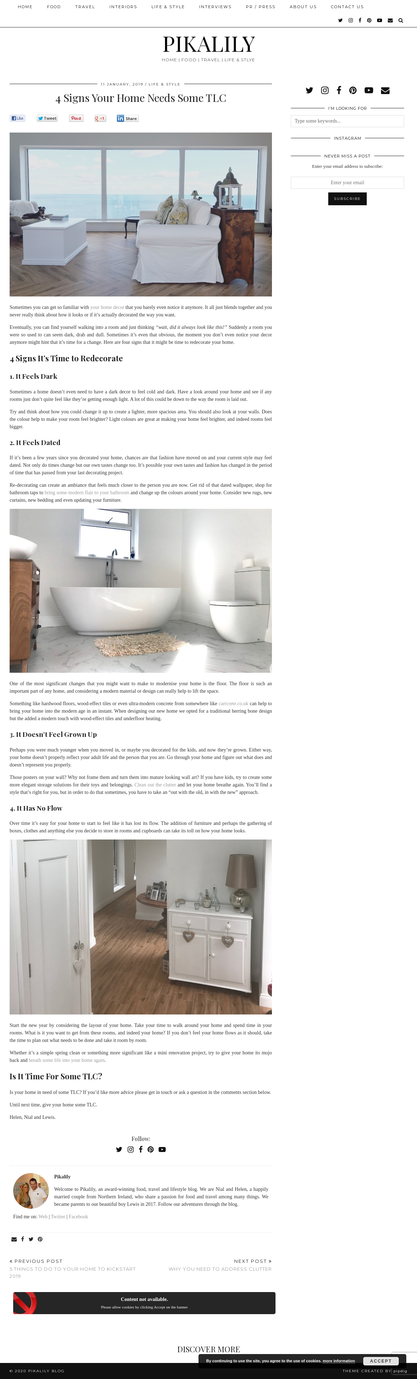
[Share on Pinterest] (40, 1239)
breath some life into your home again (67, 1060)
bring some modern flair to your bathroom (87, 492)
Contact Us (347, 6)
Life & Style (168, 6)
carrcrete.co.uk (233, 703)
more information (339, 1361)
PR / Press (261, 6)
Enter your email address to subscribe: (347, 166)
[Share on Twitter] (31, 1239)
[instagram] (351, 20)
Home (25, 6)
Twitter (58, 1216)
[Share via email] (14, 1239)
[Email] (390, 20)
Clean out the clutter (155, 784)
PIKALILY (208, 43)
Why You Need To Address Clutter (220, 1265)
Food (54, 6)
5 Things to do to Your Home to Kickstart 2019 (75, 1268)
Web (42, 1216)
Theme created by (375, 1371)
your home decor (107, 307)
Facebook (78, 1216)
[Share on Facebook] (23, 1239)
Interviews (215, 6)
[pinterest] (369, 20)
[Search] (401, 20)
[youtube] (380, 20)
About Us (303, 6)
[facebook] (360, 20)
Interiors (123, 6)
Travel (85, 6)
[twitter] (341, 20)
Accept (381, 1361)
